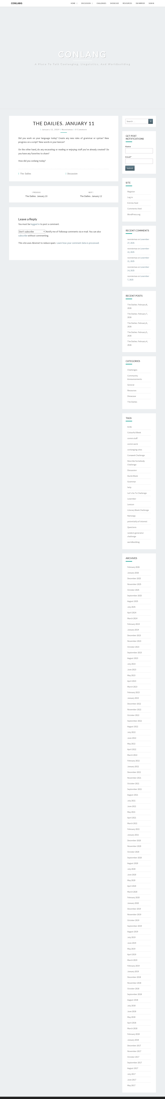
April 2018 (131, 1022)
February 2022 (133, 760)
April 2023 (131, 681)
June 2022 (131, 738)
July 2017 (131, 1074)
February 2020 (133, 897)
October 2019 (133, 920)
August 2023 (132, 658)
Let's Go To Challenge (137, 493)
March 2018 (132, 1028)
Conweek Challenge (136, 455)
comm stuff (132, 438)
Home (73, 3)
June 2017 (131, 1079)
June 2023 (131, 669)
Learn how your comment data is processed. (78, 242)
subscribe (22, 235)
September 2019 (134, 926)
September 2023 (134, 652)
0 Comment (81, 129)
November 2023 (134, 641)
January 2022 (133, 766)
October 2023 (133, 647)
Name (139, 149)
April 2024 (131, 612)
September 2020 (134, 857)
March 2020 (132, 891)
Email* (139, 160)
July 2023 (131, 664)
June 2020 (131, 874)
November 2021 (134, 777)
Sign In (151, 3)
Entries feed (132, 203)
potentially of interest (137, 521)
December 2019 (134, 908)
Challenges (101, 3)
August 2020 (132, 863)
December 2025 (134, 578)
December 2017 (134, 1045)
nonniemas (67, 129)
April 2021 (131, 817)
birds (129, 426)
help (129, 487)
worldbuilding (133, 542)
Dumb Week (132, 476)
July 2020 (131, 869)
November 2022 (134, 709)
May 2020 (131, 880)
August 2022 (132, 726)
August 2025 (132, 601)
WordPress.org (133, 214)
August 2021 (132, 795)
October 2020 (133, 851)
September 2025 (134, 595)
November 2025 (134, 584)
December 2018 (134, 977)
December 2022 (134, 703)
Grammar (131, 481)
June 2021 (131, 806)
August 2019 (132, 931)
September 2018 (134, 994)
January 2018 (133, 1040)
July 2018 (131, 1005)
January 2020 (133, 903)
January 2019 (133, 971)
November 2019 (134, 914)
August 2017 (132, 1068)
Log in (130, 197)
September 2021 (134, 789)
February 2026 (133, 567)
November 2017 (134, 1051)
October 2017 (133, 1057)
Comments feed (134, 208)
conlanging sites (134, 449)
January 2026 (133, 572)
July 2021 (131, 800)
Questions (131, 527)
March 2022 (132, 755)
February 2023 (133, 692)
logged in (35, 224)
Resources (127, 3)
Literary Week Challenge (138, 510)
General (130, 384)
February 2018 (133, 1034)
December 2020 (134, 840)
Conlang (16, 3)
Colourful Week (134, 432)
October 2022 (133, 715)
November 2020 (134, 846)
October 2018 (133, 988)
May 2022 (131, 743)
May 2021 (131, 812)
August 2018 (132, 1000)
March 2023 (132, 686)
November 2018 (134, 983)
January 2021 (133, 834)
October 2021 (133, 783)
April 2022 (131, 749)
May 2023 (131, 675)
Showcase (114, 3)
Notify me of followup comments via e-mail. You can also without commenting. (59, 233)
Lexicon (130, 504)
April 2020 (131, 886)
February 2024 (133, 624)
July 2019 (131, 937)
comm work (132, 444)
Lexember (131, 498)
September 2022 (134, 721)
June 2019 (131, 943)
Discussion (86, 3)
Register (131, 191)
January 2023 (133, 698)
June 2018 (131, 1011)
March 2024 (132, 618)
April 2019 (131, 954)
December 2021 (134, 772)
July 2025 (131, 607)
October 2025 (133, 590)
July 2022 (131, 732)
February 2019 (133, 965)
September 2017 (134, 1062)
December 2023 (134, 635)
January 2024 (133, 629)
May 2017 (131, 1085)
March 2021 (132, 823)
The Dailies (25, 173)
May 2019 (131, 948)
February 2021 (133, 829)
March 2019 (132, 960)
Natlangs (131, 515)
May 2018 (131, 1017)
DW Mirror (140, 3)
